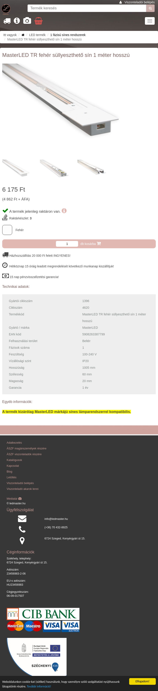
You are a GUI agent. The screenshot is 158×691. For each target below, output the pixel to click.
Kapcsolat (13, 465)
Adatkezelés (14, 442)
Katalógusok (14, 460)
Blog (9, 471)
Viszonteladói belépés (139, 2)
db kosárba (90, 243)
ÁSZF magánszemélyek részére (26, 448)
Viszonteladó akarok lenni (22, 489)
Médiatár (14, 498)
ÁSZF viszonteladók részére (24, 454)
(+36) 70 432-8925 (56, 527)
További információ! (39, 686)
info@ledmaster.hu (56, 519)
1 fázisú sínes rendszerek (68, 35)
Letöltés (11, 477)
